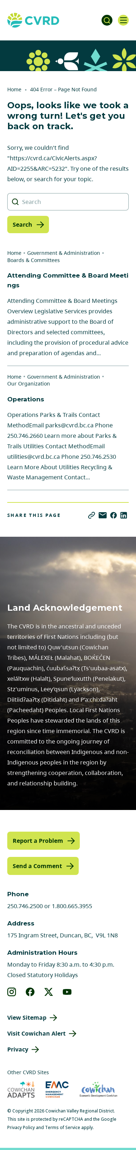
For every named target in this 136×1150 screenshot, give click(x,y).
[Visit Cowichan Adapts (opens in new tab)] (21, 1089)
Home (14, 89)
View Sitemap (26, 1018)
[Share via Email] (102, 515)
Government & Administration (63, 252)
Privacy (17, 1049)
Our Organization (28, 383)
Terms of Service (62, 1127)
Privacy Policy (21, 1127)
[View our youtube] (67, 992)
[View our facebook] (30, 992)
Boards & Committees (33, 260)
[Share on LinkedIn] (124, 515)
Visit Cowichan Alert (36, 1033)
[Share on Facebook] (113, 515)
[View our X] (48, 992)
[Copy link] (91, 515)
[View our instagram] (11, 992)
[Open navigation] (123, 20)
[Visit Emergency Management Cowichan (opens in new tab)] (57, 1089)
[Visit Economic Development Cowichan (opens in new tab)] (98, 1089)
